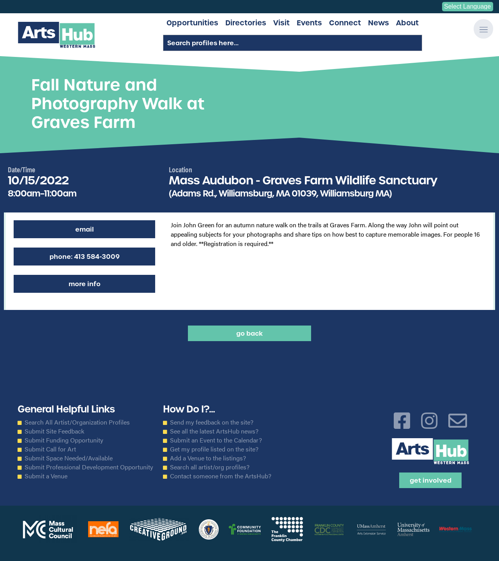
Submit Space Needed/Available (69, 458)
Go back (249, 333)
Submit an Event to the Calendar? (216, 440)
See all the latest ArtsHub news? (214, 431)
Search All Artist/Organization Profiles (77, 422)
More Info (85, 284)
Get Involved (430, 480)
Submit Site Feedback (54, 431)
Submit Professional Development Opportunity (89, 467)
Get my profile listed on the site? (214, 449)
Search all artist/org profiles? (210, 467)
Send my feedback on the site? (211, 422)
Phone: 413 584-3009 (85, 256)
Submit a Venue (46, 476)
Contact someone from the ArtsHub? (220, 476)
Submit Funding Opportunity (64, 440)
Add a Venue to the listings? (208, 458)
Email (84, 229)
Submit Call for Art (50, 449)
